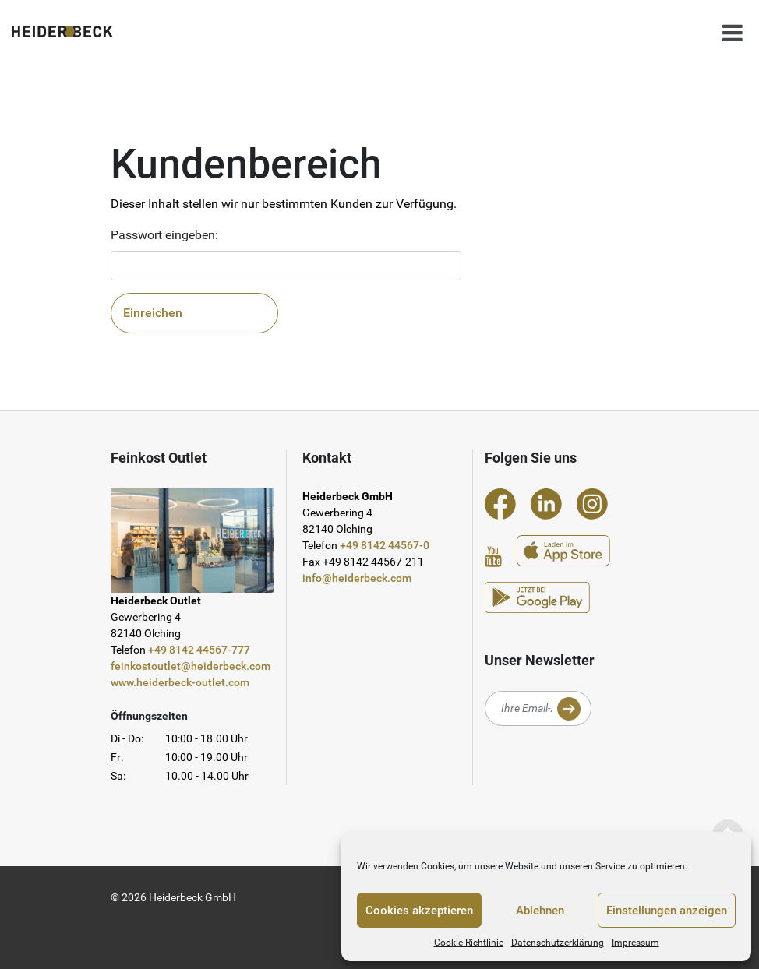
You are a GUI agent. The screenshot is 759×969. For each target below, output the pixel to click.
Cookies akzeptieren (419, 911)
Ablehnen (540, 911)
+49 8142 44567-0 (384, 545)
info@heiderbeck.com (356, 578)
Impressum (635, 942)
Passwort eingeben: (164, 234)
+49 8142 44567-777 (199, 649)
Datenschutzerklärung (557, 942)
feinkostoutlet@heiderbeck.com (190, 666)
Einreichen (152, 312)
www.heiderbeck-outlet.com (180, 682)
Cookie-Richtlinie (468, 942)
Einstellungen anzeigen (666, 911)
